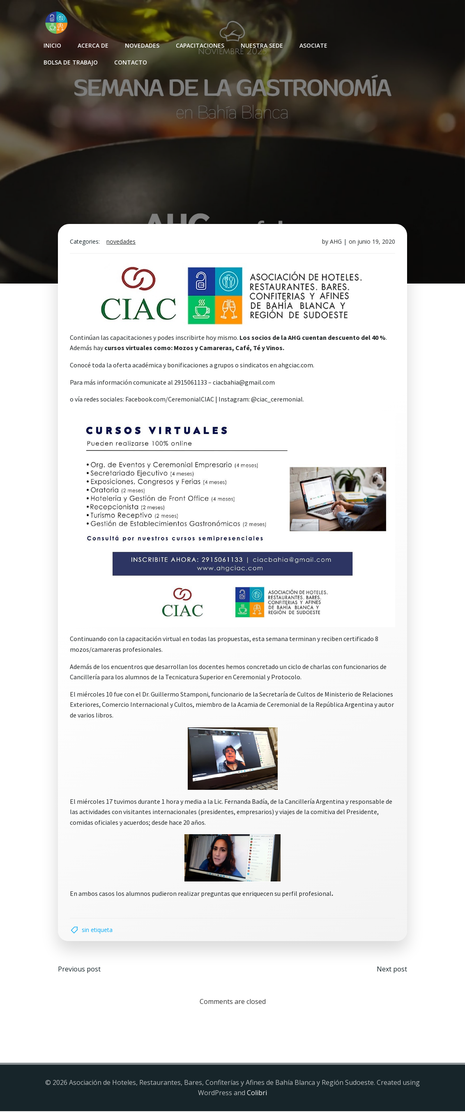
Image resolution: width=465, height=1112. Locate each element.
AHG (335, 242)
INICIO (52, 45)
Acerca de (93, 45)
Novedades (142, 45)
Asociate (313, 45)
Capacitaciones (200, 45)
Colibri (257, 1093)
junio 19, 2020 (376, 242)
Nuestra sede (262, 45)
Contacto (130, 62)
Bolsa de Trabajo (71, 62)
